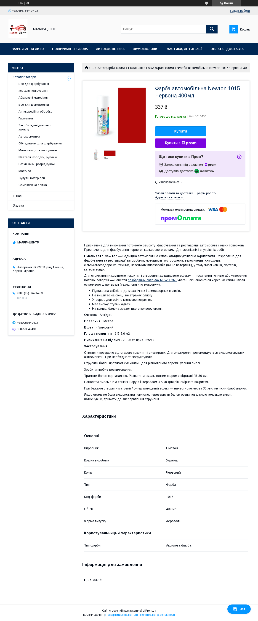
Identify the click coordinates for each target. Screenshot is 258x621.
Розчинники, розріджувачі (37, 164)
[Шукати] (212, 29)
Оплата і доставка (227, 49)
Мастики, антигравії (184, 49)
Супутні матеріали (32, 178)
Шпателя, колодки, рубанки (38, 157)
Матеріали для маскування (38, 150)
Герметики (26, 118)
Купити (180, 131)
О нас (17, 196)
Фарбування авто (28, 49)
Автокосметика (110, 49)
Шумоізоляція (145, 49)
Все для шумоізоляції (34, 104)
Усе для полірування (33, 90)
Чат (239, 609)
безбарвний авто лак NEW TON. (152, 280)
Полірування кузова (70, 49)
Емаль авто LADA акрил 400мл (151, 68)
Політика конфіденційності (157, 614)
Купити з (180, 143)
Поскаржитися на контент (121, 614)
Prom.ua (150, 610)
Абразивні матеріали (33, 97)
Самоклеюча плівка (33, 185)
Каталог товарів (25, 77)
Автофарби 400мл (111, 68)
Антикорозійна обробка (35, 111)
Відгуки (18, 205)
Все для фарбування (34, 84)
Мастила (25, 171)
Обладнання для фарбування (40, 143)
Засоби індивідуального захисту (36, 127)
